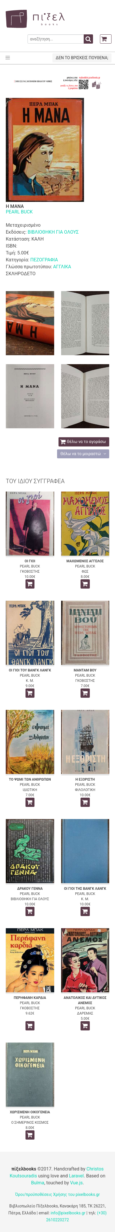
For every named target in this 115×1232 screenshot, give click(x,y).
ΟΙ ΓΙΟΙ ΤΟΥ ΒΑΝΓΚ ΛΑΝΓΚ (30, 670)
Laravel (76, 1176)
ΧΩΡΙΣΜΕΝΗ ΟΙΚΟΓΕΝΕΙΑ (30, 1112)
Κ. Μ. (30, 681)
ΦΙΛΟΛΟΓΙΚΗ (85, 790)
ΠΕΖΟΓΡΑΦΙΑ (44, 260)
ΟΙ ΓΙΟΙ (30, 561)
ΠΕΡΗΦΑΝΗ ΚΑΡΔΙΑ (30, 998)
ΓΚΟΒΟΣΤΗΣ (30, 572)
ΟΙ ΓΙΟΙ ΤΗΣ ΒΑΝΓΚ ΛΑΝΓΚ (85, 889)
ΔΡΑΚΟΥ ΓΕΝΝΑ (30, 889)
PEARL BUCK (19, 212)
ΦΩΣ (85, 572)
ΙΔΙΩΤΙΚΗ (30, 790)
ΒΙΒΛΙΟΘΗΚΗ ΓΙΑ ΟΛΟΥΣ (53, 232)
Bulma (37, 1183)
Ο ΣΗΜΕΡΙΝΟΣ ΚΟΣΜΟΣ (30, 1123)
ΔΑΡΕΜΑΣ (85, 1013)
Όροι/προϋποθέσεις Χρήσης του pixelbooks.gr (57, 1194)
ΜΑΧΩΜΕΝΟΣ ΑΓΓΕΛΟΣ (85, 561)
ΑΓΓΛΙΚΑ (62, 266)
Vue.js (76, 1183)
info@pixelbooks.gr (68, 1213)
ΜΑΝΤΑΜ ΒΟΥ (85, 670)
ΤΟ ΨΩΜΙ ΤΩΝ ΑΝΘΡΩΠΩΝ (30, 779)
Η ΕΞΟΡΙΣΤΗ (85, 779)
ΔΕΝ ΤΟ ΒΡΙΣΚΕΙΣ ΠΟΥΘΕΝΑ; (82, 57)
